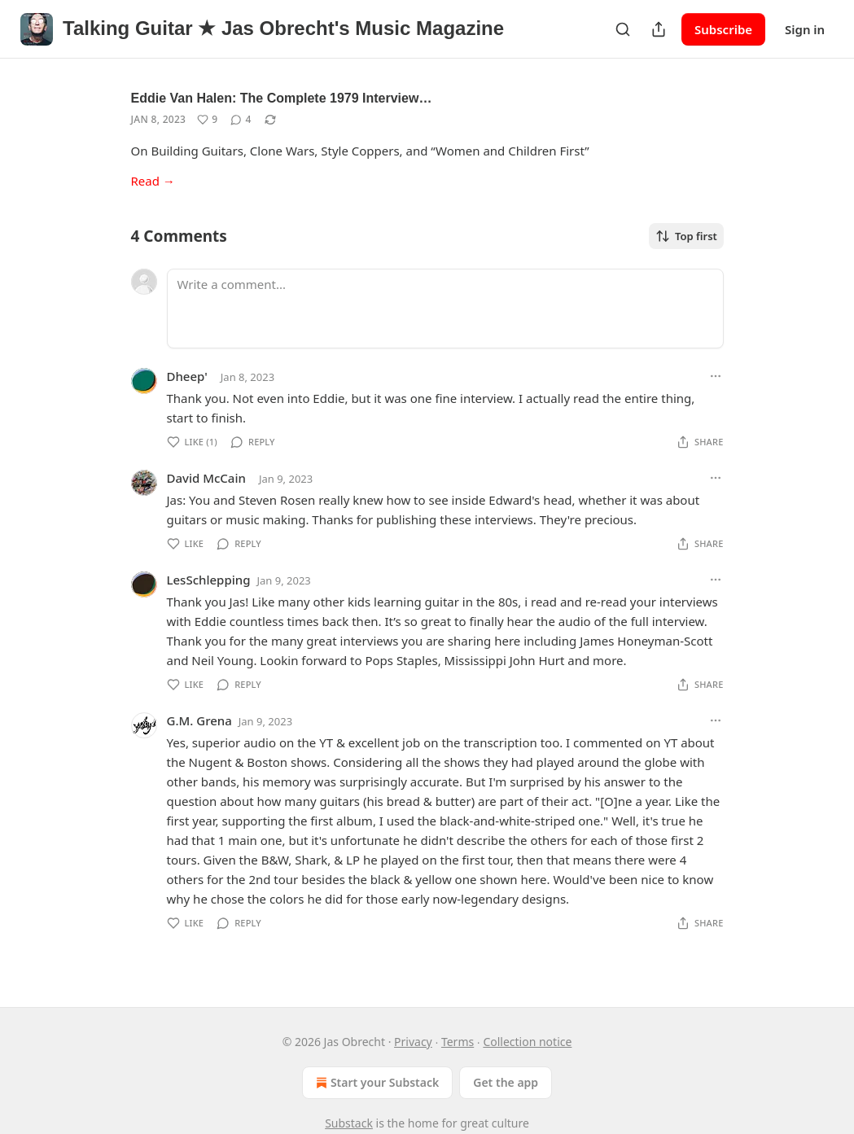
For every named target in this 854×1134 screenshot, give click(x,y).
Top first (686, 236)
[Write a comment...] (445, 308)
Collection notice (527, 1041)
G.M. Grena (199, 720)
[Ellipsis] (716, 376)
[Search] (623, 29)
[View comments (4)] (241, 119)
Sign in (805, 29)
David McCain (206, 478)
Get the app (505, 1082)
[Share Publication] (658, 29)
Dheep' (187, 376)
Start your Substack (376, 1083)
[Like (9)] (207, 119)
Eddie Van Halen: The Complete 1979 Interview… (281, 98)
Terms (457, 1041)
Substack (349, 1123)
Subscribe (723, 29)
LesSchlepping (209, 579)
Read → (153, 181)
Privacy (413, 1041)
